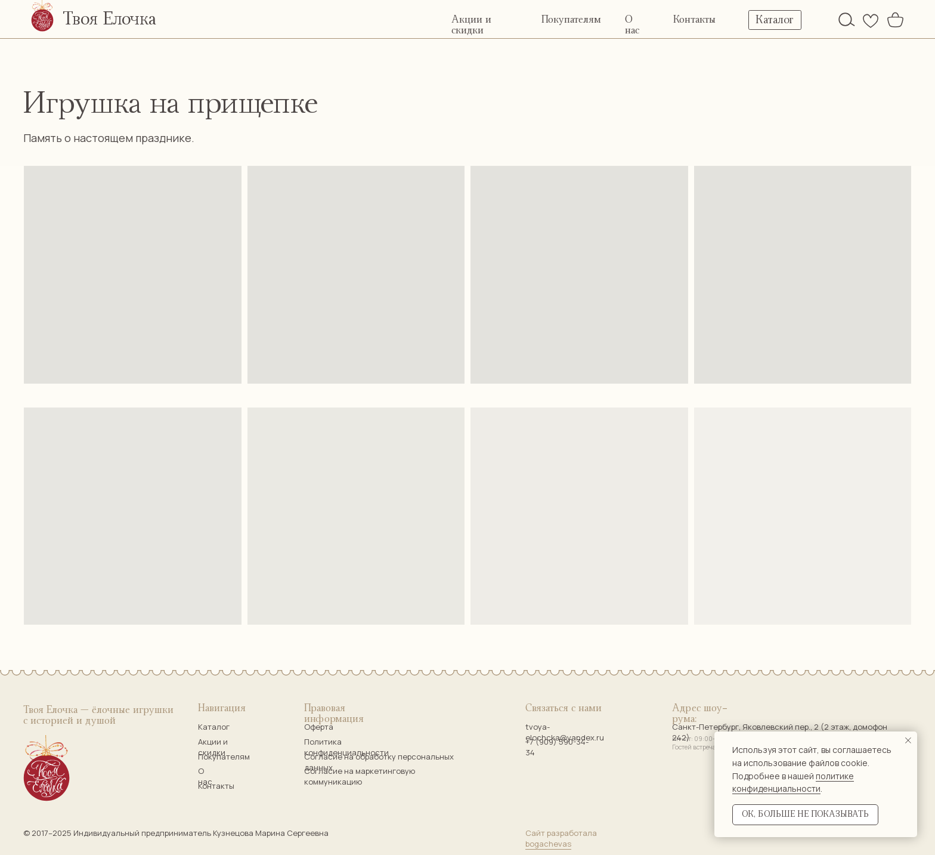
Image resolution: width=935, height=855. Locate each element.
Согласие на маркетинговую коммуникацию (359, 776)
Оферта (318, 726)
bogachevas (548, 843)
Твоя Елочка (109, 19)
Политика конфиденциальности (346, 747)
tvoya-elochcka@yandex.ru (564, 732)
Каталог (214, 726)
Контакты (694, 19)
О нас (205, 776)
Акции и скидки (213, 747)
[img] (847, 19)
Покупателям (571, 19)
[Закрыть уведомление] (908, 740)
